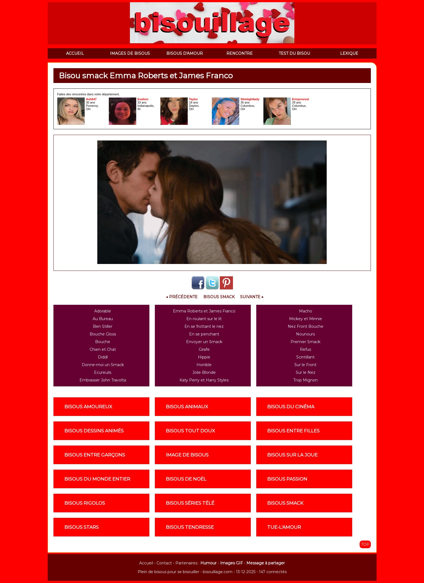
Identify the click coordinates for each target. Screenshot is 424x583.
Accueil (146, 563)
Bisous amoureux (88, 406)
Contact (164, 563)
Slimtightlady (250, 99)
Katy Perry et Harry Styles (204, 380)
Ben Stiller (102, 326)
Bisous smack (285, 503)
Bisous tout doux (190, 430)
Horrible (204, 364)
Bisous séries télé (190, 503)
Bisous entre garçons (94, 455)
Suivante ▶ (252, 296)
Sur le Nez (305, 372)
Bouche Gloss (103, 334)
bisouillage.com (217, 571)
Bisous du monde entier (97, 479)
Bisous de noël (186, 479)
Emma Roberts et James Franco (204, 311)
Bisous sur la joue (292, 455)
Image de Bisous (187, 455)
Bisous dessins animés (94, 430)
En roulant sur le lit (204, 318)
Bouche (102, 341)
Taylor (193, 99)
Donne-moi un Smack (103, 364)
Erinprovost (300, 99)
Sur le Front (305, 364)
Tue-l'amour (284, 527)
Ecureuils (102, 372)
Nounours (305, 334)
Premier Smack (305, 341)
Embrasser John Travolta (102, 380)
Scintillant (305, 357)
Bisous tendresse (190, 527)
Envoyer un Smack (204, 341)
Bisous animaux (187, 406)
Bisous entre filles (293, 430)
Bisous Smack (219, 296)
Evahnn (143, 99)
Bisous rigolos (84, 503)
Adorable (102, 311)
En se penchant (204, 334)
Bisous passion (287, 479)
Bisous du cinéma (290, 406)
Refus (305, 349)
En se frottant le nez (204, 326)
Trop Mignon (305, 380)
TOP (365, 544)
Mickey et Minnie (305, 318)
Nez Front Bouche (305, 326)
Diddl (103, 357)
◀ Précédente (182, 296)
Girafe (204, 349)
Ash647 (91, 99)
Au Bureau (103, 318)
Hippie (204, 357)
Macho (305, 311)
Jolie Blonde (204, 372)
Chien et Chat (103, 349)
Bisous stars (81, 527)
